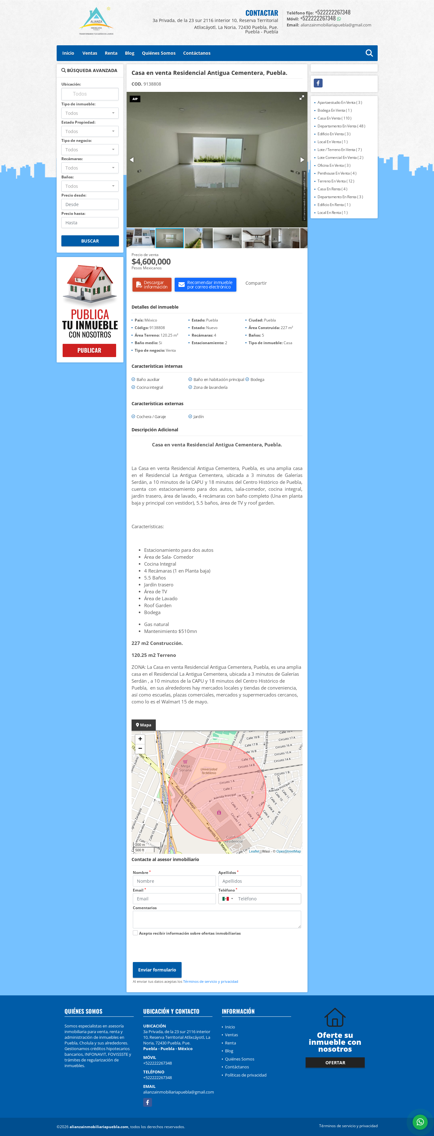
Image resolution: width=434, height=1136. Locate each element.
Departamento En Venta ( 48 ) (341, 126)
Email (139, 890)
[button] (302, 97)
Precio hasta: (73, 213)
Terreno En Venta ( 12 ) (336, 181)
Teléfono (227, 890)
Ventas (89, 53)
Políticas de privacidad (246, 1075)
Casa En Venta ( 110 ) (335, 118)
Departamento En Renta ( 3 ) (340, 196)
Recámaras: (72, 158)
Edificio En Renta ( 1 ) (334, 204)
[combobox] (90, 113)
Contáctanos (197, 53)
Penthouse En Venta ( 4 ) (337, 173)
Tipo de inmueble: (78, 104)
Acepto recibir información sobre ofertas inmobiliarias (190, 933)
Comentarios (145, 907)
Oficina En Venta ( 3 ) (334, 165)
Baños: (67, 177)
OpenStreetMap (288, 851)
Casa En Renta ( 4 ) (332, 189)
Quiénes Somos (159, 53)
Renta (111, 53)
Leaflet (254, 851)
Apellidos (228, 872)
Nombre (142, 872)
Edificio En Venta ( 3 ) (334, 134)
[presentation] (180, 949)
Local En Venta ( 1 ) (332, 141)
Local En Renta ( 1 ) (332, 212)
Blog (129, 53)
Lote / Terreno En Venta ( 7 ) (340, 149)
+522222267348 (333, 12)
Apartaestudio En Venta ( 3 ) (340, 102)
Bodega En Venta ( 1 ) (335, 110)
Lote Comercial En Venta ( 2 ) (341, 157)
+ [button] (140, 739)
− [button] (140, 749)
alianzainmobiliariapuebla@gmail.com (178, 1092)
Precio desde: (73, 195)
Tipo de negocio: (76, 140)
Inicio (68, 53)
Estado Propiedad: (78, 122)
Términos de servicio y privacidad (210, 981)
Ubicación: (71, 84)
